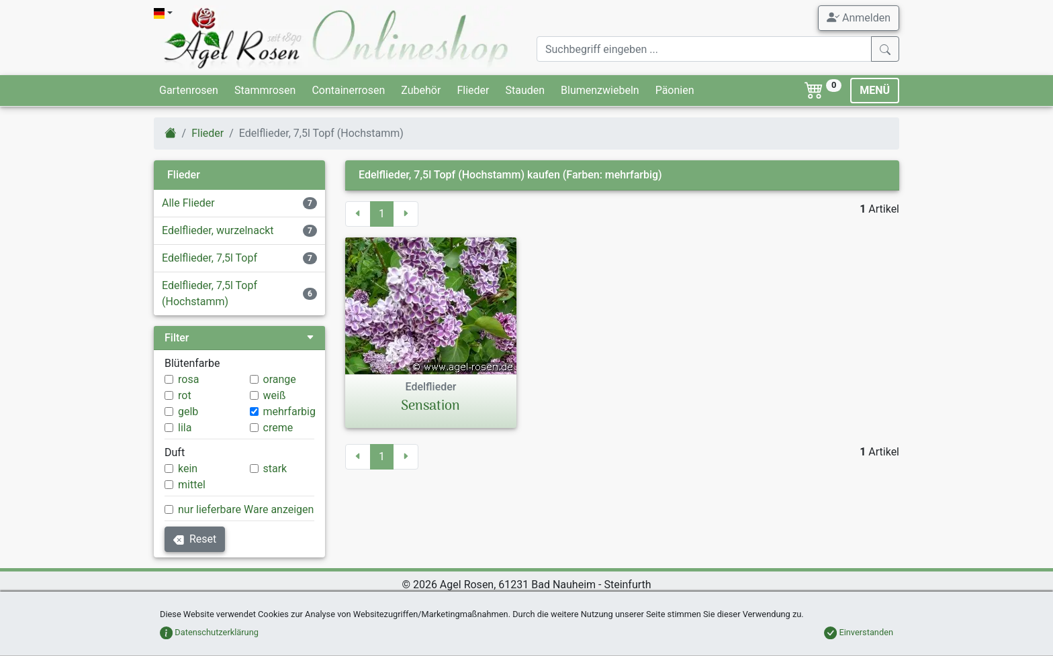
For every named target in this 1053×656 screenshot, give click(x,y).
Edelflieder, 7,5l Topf (209, 258)
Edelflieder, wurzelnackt (218, 230)
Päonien (674, 90)
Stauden (525, 90)
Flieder (473, 90)
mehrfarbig (289, 411)
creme (278, 427)
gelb (188, 411)
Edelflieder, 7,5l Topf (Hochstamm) (209, 293)
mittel (191, 484)
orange (279, 379)
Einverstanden (858, 632)
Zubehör (421, 90)
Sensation (430, 406)
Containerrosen (348, 90)
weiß (274, 395)
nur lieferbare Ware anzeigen (246, 509)
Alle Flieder (188, 203)
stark (275, 468)
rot (184, 395)
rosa (188, 379)
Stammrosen (264, 90)
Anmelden (858, 17)
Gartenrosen (188, 90)
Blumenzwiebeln (600, 90)
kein (187, 468)
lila (184, 427)
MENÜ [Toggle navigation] (875, 90)
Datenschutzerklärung (209, 632)
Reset (194, 539)
